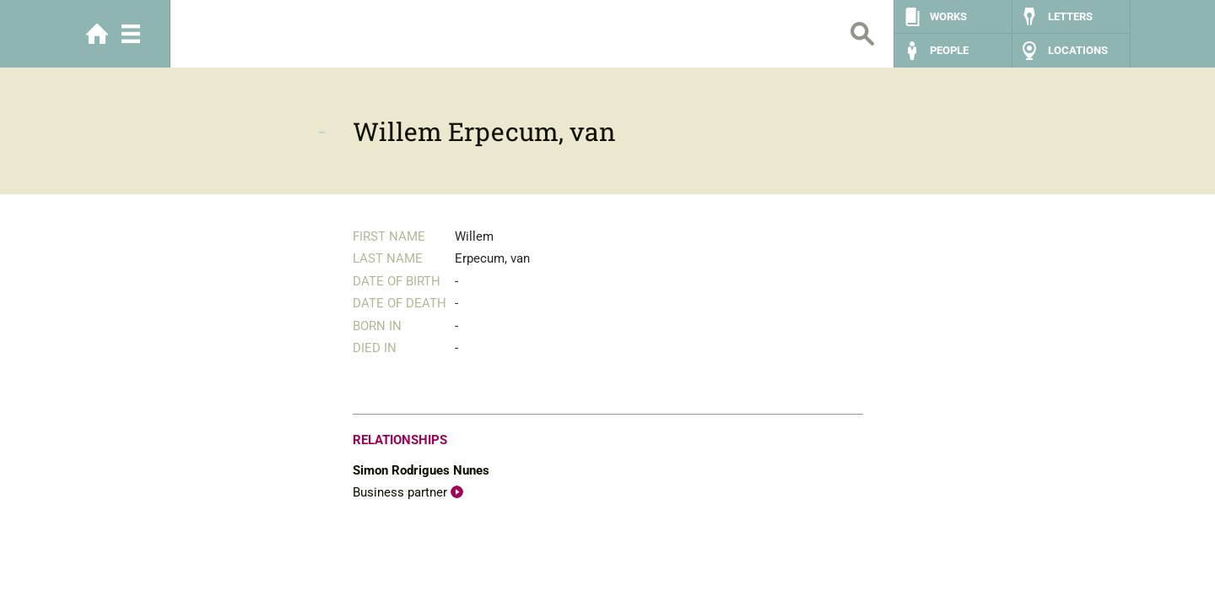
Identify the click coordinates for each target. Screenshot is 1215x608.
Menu (130, 34)
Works (948, 16)
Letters (1070, 16)
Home (97, 34)
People (949, 50)
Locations (1078, 50)
